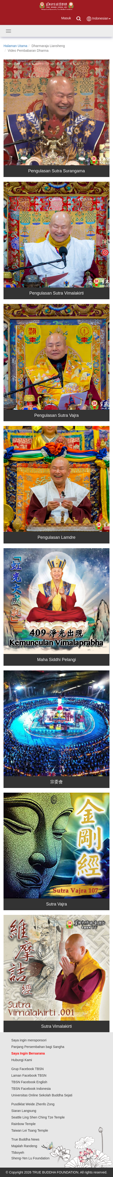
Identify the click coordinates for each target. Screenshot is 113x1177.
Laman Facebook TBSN (28, 1075)
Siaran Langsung (23, 1111)
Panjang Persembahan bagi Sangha (37, 1047)
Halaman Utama (15, 46)
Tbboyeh (17, 1152)
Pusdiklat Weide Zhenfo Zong (32, 1104)
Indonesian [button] (98, 19)
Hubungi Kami (21, 1060)
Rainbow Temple (23, 1124)
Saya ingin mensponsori (28, 1040)
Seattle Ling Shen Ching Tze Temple (38, 1117)
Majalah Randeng (24, 1146)
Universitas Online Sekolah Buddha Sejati (41, 1095)
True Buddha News (25, 1139)
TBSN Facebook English (29, 1082)
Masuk (66, 18)
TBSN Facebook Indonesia (31, 1088)
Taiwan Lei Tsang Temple (29, 1130)
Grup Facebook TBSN (27, 1069)
